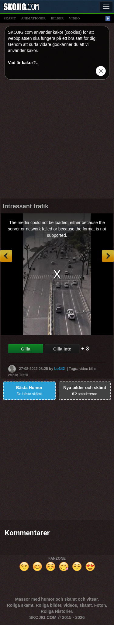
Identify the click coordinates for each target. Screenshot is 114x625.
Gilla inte (62, 349)
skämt (10, 18)
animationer (33, 18)
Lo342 (59, 369)
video (74, 18)
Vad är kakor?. (22, 62)
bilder (57, 18)
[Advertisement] (57, 141)
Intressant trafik (25, 206)
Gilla (25, 349)
